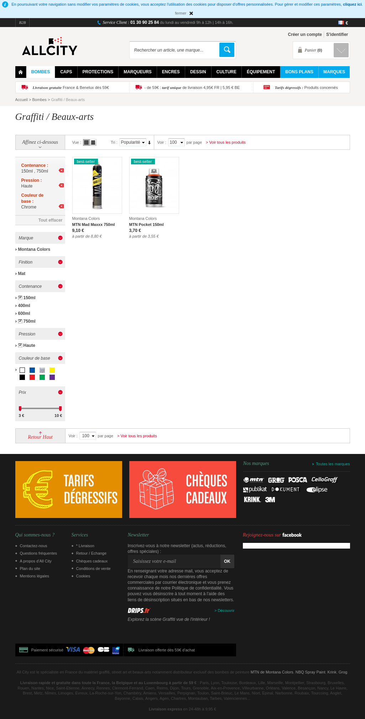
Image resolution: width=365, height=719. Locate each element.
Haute (29, 345)
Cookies (83, 576)
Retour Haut (40, 437)
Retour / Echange (91, 553)
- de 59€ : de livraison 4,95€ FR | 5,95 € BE (192, 87)
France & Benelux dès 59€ (71, 87)
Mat (22, 273)
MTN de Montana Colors (272, 672)
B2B (22, 22)
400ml (24, 305)
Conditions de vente (93, 568)
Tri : (114, 142)
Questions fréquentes (38, 553)
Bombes (39, 99)
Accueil (21, 99)
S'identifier (337, 34)
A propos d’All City (36, 561)
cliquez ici (352, 4)
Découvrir (226, 610)
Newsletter (138, 535)
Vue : (76, 142)
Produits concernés (306, 87)
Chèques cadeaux (92, 561)
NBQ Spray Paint (310, 672)
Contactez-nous (33, 546)
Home (20, 72)
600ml (24, 313)
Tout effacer (50, 220)
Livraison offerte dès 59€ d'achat (167, 650)
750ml (30, 321)
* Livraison (85, 546)
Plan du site (30, 568)
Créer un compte (305, 34)
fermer (181, 13)
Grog (343, 672)
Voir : (161, 142)
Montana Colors (34, 249)
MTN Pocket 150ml (146, 224)
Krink (332, 672)
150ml (30, 298)
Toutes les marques (333, 464)
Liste (93, 142)
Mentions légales (34, 576)
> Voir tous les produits (226, 142)
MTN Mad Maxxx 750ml (93, 224)
